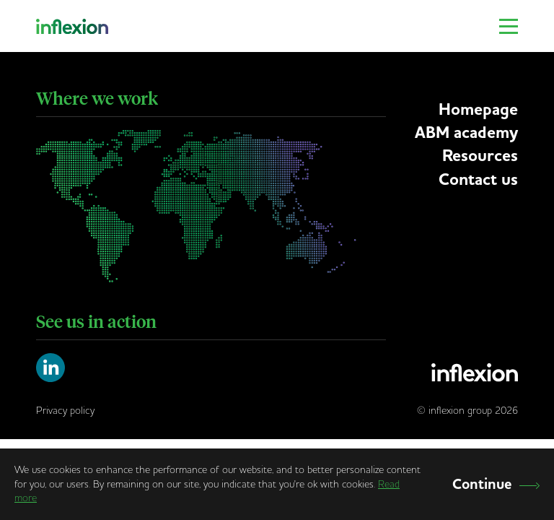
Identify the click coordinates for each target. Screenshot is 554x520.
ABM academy (466, 132)
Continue (496, 484)
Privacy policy (65, 410)
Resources (480, 155)
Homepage (478, 109)
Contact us (478, 179)
